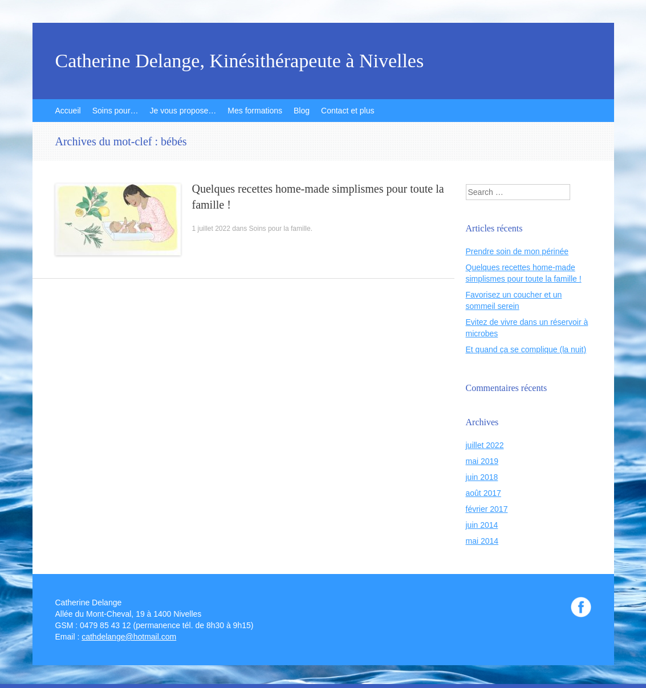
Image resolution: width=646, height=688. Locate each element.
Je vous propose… (183, 110)
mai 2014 (482, 540)
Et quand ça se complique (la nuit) (526, 349)
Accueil (68, 110)
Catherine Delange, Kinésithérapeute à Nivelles (239, 61)
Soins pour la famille (280, 229)
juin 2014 (482, 525)
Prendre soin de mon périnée (517, 251)
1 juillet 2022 (211, 229)
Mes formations (254, 110)
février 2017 (487, 509)
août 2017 (483, 493)
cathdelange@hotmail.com (129, 636)
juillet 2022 (485, 445)
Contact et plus (347, 110)
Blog (302, 110)
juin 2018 (482, 477)
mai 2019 (482, 461)
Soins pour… (115, 110)
